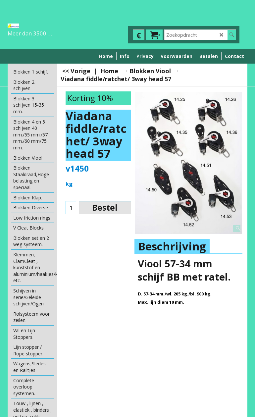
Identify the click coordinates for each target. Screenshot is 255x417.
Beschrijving (172, 246)
